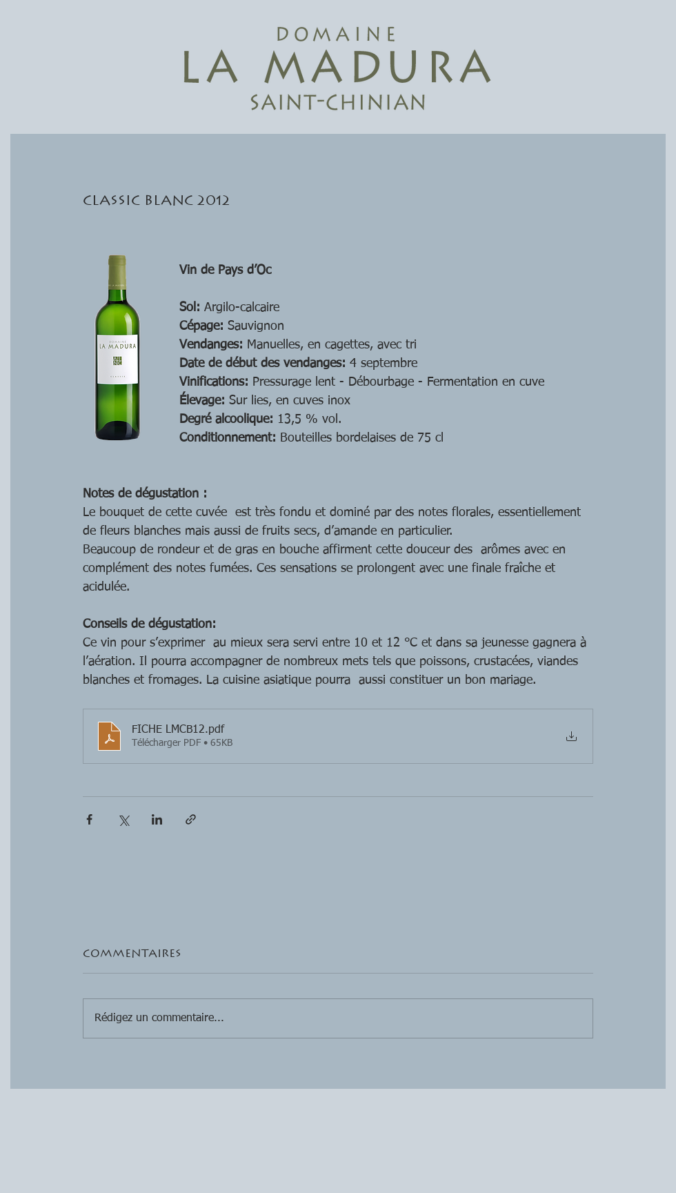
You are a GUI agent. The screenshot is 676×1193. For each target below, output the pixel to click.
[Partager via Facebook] (89, 819)
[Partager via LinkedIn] (156, 819)
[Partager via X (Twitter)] (123, 819)
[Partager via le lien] (190, 819)
